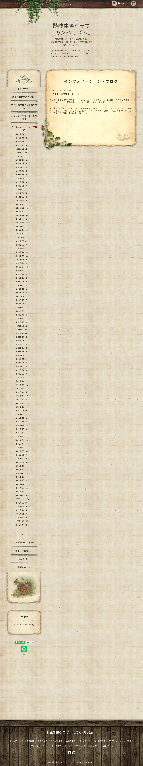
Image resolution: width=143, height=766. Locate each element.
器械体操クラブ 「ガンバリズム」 (71, 733)
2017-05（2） (22, 525)
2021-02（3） (22, 363)
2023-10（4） (22, 245)
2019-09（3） (22, 422)
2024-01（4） (22, 234)
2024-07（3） (22, 212)
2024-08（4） (23, 208)
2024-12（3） (22, 193)
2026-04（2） (22, 134)
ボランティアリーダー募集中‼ (24, 117)
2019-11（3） (22, 415)
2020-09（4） (22, 381)
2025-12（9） (22, 149)
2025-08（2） (22, 164)
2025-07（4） (22, 168)
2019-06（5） (22, 433)
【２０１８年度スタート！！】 (65, 94)
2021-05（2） (22, 352)
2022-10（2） (22, 289)
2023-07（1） (22, 256)
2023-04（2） (22, 267)
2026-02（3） (22, 142)
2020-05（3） (22, 392)
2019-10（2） (22, 418)
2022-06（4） (22, 304)
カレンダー (24, 559)
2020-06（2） (22, 389)
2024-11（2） (22, 197)
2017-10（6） (22, 507)
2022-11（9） (22, 286)
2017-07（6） (22, 518)
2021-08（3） (22, 341)
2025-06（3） (22, 171)
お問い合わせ (24, 568)
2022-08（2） (22, 297)
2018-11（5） (22, 459)
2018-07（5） (22, 474)
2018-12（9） (22, 455)
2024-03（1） (22, 227)
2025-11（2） (22, 153)
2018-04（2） (22, 485)
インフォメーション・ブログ (24, 128)
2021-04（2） (22, 356)
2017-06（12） (23, 521)
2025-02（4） (22, 186)
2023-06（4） (22, 260)
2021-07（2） (22, 345)
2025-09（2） (22, 160)
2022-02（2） (22, 319)
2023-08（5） (22, 252)
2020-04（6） (22, 396)
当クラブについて (24, 551)
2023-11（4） (22, 241)
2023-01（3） (22, 278)
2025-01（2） (22, 190)
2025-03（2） (22, 182)
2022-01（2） (22, 322)
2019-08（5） (22, 426)
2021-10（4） (22, 333)
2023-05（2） (22, 263)
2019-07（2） (22, 429)
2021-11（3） (22, 330)
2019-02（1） (22, 448)
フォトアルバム (24, 535)
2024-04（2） (22, 223)
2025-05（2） (22, 175)
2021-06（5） (22, 348)
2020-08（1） (22, 385)
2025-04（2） (22, 179)
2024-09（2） (22, 204)
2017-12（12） (23, 499)
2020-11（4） (22, 374)
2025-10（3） (22, 157)
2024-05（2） (22, 219)
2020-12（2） (22, 370)
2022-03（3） (22, 315)
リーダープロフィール (24, 543)
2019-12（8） (22, 411)
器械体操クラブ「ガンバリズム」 (64, 762)
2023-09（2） (22, 249)
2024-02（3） (22, 230)
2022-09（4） (22, 293)
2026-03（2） (22, 138)
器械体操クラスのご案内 (24, 97)
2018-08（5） (22, 470)
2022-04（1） (22, 311)
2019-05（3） (22, 437)
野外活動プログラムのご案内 (24, 106)
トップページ (24, 89)
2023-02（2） (22, 275)
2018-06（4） (22, 477)
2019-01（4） (22, 451)
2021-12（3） (22, 326)
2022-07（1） (22, 300)
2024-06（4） (22, 216)
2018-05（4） (22, 481)
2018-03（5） (22, 488)
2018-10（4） (22, 462)
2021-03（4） (22, 359)
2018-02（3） (22, 492)
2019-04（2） (22, 440)
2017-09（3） (22, 510)
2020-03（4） (22, 400)
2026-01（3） (22, 146)
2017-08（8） (22, 514)
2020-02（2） (22, 404)
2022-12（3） (22, 282)
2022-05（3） (22, 308)
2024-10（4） (22, 201)
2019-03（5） (22, 444)
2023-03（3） (22, 271)
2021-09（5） (22, 337)
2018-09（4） (22, 466)
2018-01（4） (22, 496)
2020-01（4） (22, 407)
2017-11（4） (22, 503)
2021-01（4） (22, 367)
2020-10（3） (22, 378)
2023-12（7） (22, 238)
